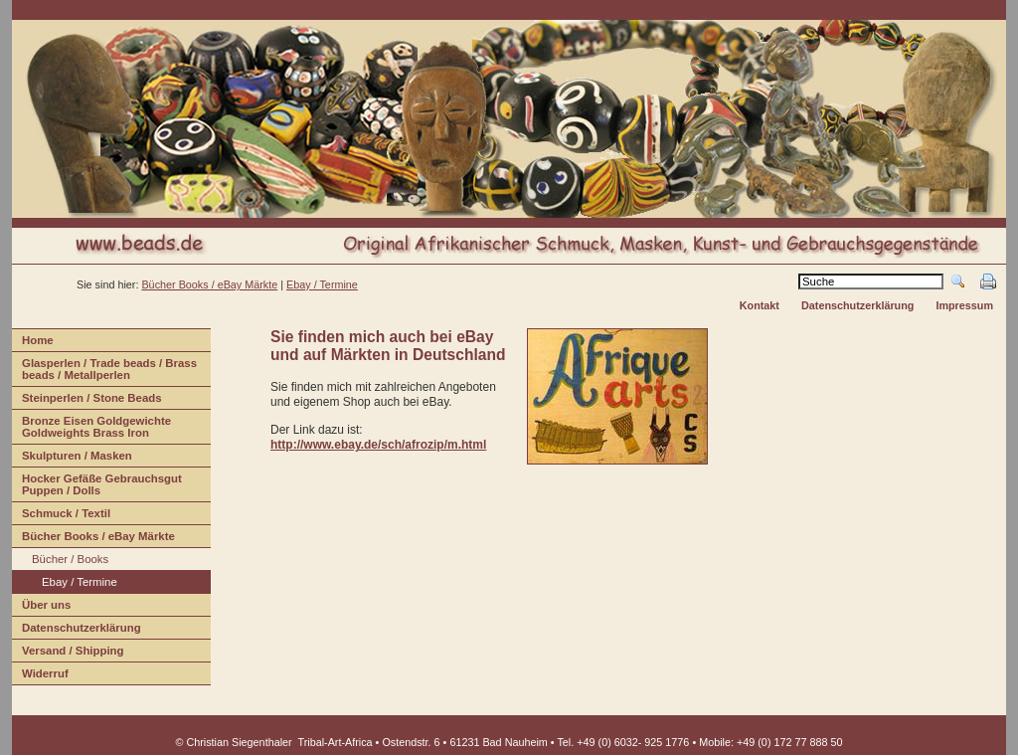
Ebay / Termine (322, 284)
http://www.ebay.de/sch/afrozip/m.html (378, 445)
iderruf (40, 675)
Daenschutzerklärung (76, 630)
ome (33, 342)
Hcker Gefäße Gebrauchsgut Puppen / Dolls (97, 486)
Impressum (964, 305)
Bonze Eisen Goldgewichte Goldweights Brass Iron (91, 429)
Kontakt (759, 305)
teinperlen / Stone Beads (87, 400)
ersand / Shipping (68, 653)
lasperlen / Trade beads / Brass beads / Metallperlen (104, 371)
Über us (41, 607)
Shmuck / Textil (61, 515)
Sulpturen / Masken (72, 458)
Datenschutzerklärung (857, 305)
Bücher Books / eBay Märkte (93, 538)
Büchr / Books (60, 561)
